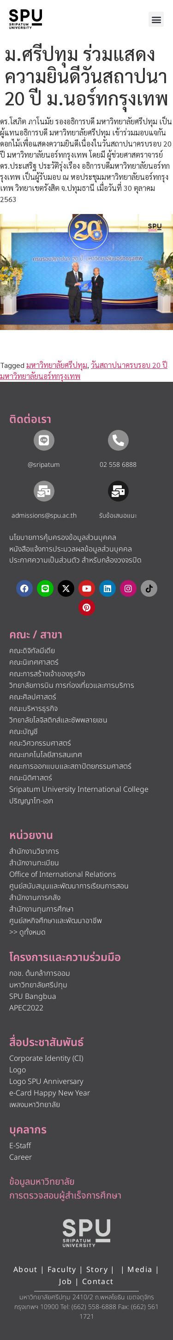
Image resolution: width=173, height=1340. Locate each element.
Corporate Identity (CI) (46, 1058)
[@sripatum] (44, 440)
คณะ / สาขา (35, 635)
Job (65, 1281)
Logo (17, 1070)
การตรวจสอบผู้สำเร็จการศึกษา (65, 1196)
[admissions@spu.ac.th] (44, 491)
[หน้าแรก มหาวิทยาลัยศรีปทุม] (86, 1233)
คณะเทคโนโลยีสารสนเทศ (45, 754)
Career (20, 1157)
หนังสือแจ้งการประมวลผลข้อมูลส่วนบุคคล (70, 549)
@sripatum (44, 465)
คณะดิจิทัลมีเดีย (32, 650)
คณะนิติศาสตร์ (30, 777)
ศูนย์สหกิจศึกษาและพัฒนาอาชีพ (55, 920)
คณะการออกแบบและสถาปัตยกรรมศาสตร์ (70, 766)
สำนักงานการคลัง (34, 897)
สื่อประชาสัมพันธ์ (46, 1042)
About (25, 1269)
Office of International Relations (62, 874)
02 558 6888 (118, 465)
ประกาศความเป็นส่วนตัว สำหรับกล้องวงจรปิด (75, 560)
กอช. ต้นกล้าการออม (39, 973)
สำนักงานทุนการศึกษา (41, 909)
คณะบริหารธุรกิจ (33, 708)
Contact (98, 1281)
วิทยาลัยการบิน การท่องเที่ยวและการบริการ (71, 685)
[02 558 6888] (118, 440)
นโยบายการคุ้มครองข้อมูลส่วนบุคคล (62, 537)
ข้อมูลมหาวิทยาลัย (42, 1182)
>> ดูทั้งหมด (27, 932)
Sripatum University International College (79, 789)
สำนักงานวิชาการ (34, 851)
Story (97, 1269)
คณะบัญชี (23, 731)
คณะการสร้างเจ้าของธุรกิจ (47, 673)
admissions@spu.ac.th (44, 515)
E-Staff (20, 1145)
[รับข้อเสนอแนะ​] (118, 491)
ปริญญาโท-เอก (31, 801)
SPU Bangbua (32, 996)
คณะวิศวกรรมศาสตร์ (40, 743)
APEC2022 (26, 1008)
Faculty (62, 1269)
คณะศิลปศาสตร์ (32, 697)
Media (141, 1269)
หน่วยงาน (31, 835)
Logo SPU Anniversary (46, 1081)
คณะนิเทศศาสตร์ (34, 662)
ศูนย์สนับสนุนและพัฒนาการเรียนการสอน (69, 886)
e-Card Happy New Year (49, 1093)
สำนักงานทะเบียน (34, 863)
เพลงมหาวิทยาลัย (34, 1104)
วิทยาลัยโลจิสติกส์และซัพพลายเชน (58, 720)
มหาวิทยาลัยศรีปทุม (56, 365)
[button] (156, 19)
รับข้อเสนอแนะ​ (118, 515)
